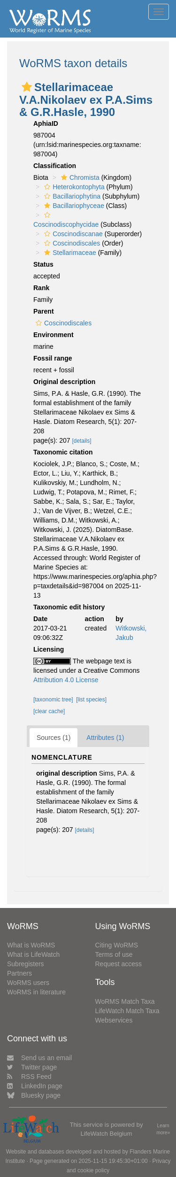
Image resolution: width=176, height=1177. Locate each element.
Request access (118, 964)
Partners (19, 973)
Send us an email (39, 1058)
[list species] (91, 699)
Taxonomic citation (63, 452)
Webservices (114, 1020)
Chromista (79, 177)
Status (43, 264)
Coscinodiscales (71, 243)
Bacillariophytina (71, 196)
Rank (41, 288)
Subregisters (25, 964)
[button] (26, 86)
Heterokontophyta (73, 187)
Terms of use (114, 954)
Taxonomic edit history (69, 607)
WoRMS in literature (36, 992)
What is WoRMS (31, 945)
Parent (43, 311)
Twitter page (32, 1067)
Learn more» (163, 1129)
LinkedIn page (34, 1086)
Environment (53, 334)
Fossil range (52, 358)
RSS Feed (29, 1076)
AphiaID (45, 123)
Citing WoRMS (116, 945)
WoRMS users (28, 982)
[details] (82, 441)
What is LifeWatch (33, 954)
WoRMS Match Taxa (125, 1001)
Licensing (48, 649)
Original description (64, 381)
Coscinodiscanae (72, 234)
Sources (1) (53, 737)
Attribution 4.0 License (66, 680)
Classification (54, 165)
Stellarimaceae (69, 252)
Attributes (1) (105, 737)
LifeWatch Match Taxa (127, 1011)
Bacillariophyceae (73, 205)
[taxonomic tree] (53, 699)
